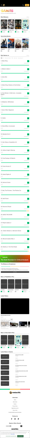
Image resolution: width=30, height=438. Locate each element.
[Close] (28, 432)
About (15, 399)
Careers (15, 404)
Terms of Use (15, 410)
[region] (15, 434)
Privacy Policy (15, 406)
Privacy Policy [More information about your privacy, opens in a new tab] (13, 434)
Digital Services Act (15, 408)
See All (28, 55)
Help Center (15, 401)
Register (27, 5)
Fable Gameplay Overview (5, 315)
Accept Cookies (20, 436)
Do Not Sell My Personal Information (15, 412)
